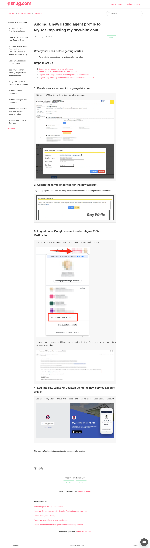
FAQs (135, 543)
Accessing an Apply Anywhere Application (17, 29)
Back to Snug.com (117, 4)
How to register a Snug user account (48, 504)
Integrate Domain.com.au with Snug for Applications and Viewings (60, 509)
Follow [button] (111, 37)
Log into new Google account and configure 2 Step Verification (64, 75)
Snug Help (11, 13)
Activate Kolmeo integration (15, 91)
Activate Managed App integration (18, 101)
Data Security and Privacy (44, 513)
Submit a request (133, 4)
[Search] (124, 13)
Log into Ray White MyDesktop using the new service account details (66, 77)
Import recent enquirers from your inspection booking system (18, 111)
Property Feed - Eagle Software (17, 121)
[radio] (68, 480)
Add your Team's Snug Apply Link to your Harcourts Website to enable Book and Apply (18, 50)
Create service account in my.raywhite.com (56, 69)
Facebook (35, 466)
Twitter (39, 466)
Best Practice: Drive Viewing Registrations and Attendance (17, 72)
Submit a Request (84, 529)
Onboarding (38, 13)
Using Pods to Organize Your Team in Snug (18, 38)
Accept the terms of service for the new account (58, 72)
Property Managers (24, 13)
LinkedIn (42, 466)
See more (11, 128)
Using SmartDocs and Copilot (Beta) (17, 62)
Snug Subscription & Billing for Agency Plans (18, 82)
